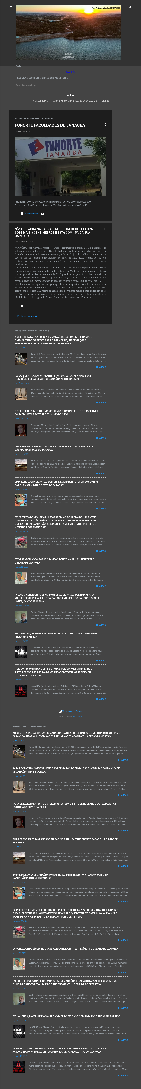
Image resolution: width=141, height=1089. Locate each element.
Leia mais (101, 367)
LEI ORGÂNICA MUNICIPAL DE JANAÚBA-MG (75, 101)
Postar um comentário (27, 316)
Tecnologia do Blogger (71, 711)
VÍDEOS (105, 101)
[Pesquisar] (130, 7)
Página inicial (40, 101)
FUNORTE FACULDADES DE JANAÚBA (50, 125)
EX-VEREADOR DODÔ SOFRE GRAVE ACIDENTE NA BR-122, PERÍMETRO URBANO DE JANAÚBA (65, 948)
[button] (104, 125)
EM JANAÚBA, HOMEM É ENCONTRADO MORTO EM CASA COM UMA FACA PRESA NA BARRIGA (66, 1016)
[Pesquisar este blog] (70, 85)
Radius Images (77, 717)
